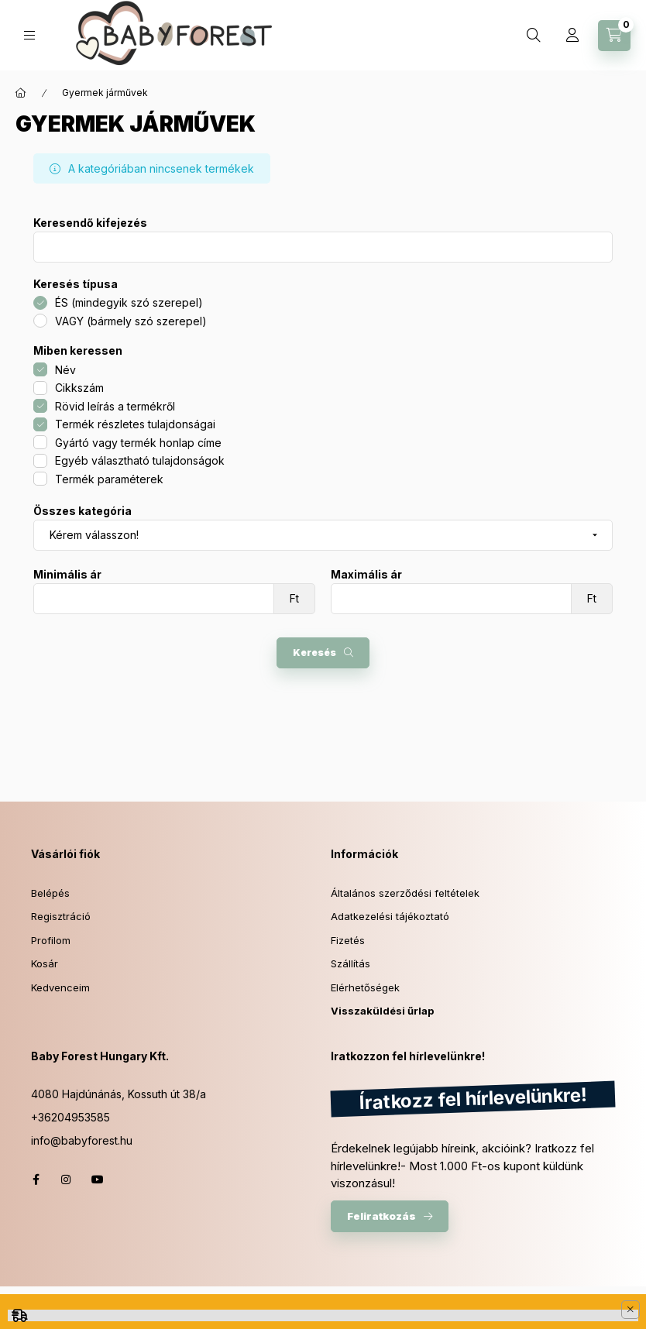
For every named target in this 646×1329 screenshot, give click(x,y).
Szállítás (350, 963)
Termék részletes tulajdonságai (135, 424)
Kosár (44, 963)
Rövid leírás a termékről (115, 406)
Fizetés (348, 940)
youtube (97, 1179)
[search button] (533, 35)
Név (65, 369)
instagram (66, 1179)
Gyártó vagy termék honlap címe (138, 442)
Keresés (314, 652)
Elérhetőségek (365, 987)
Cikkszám (79, 387)
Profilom (50, 940)
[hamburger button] (29, 35)
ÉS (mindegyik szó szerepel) (129, 302)
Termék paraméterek (109, 479)
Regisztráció (61, 916)
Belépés (50, 893)
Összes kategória (82, 511)
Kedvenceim (60, 987)
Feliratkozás (381, 1216)
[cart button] (614, 35)
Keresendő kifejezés (90, 223)
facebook (35, 1179)
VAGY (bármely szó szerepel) (131, 321)
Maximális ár (366, 574)
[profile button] (572, 35)
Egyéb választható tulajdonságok (140, 460)
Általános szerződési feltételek (405, 893)
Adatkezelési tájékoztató (390, 916)
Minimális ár (67, 574)
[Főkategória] (20, 93)
